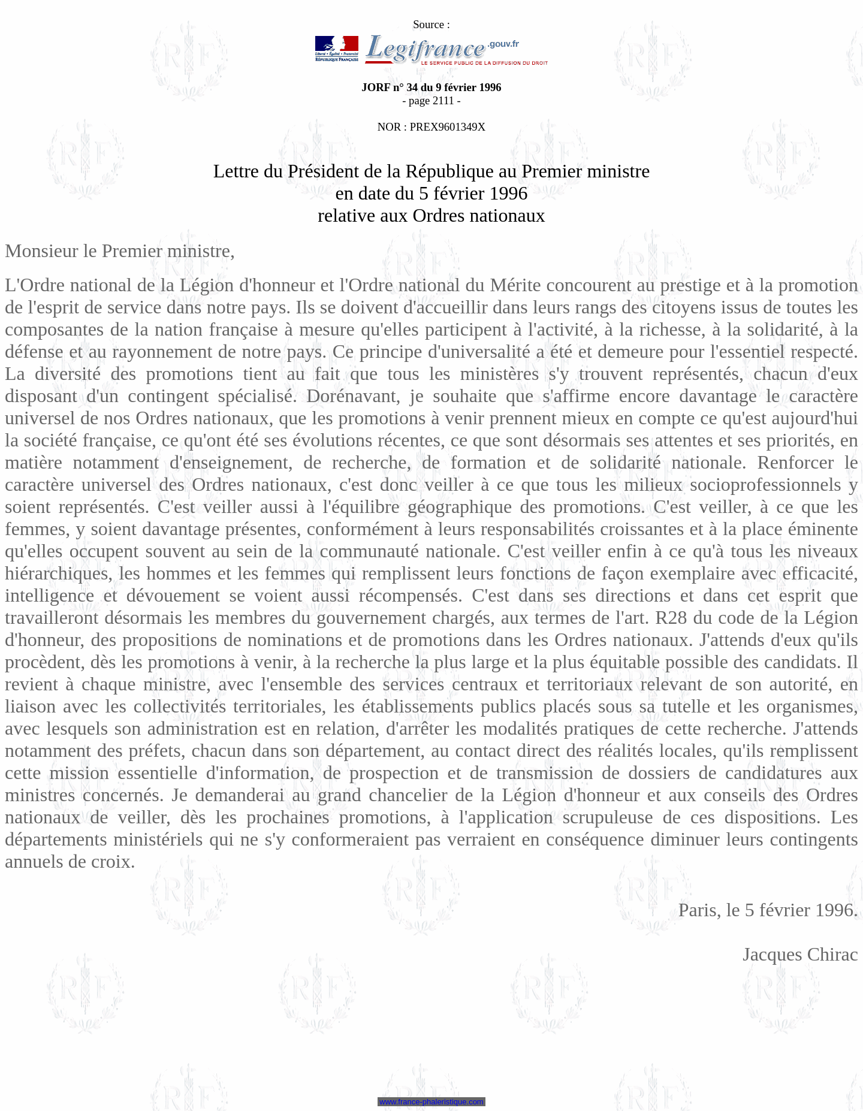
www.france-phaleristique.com (432, 1101)
